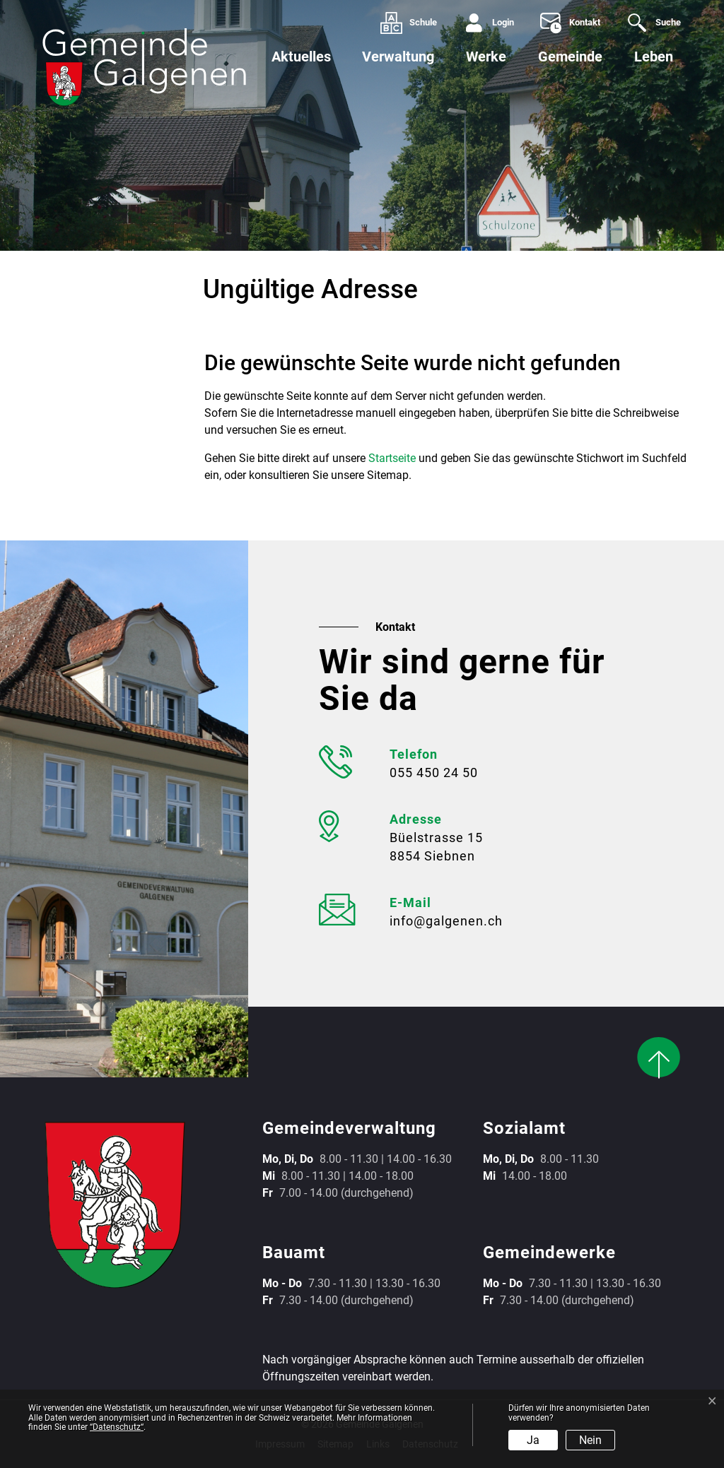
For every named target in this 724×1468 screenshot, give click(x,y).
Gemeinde (570, 56)
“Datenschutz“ (117, 1427)
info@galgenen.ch (446, 920)
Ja (533, 1440)
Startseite (392, 458)
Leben (653, 56)
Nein (590, 1440)
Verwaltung (398, 56)
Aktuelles (301, 56)
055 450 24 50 (434, 772)
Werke (486, 56)
